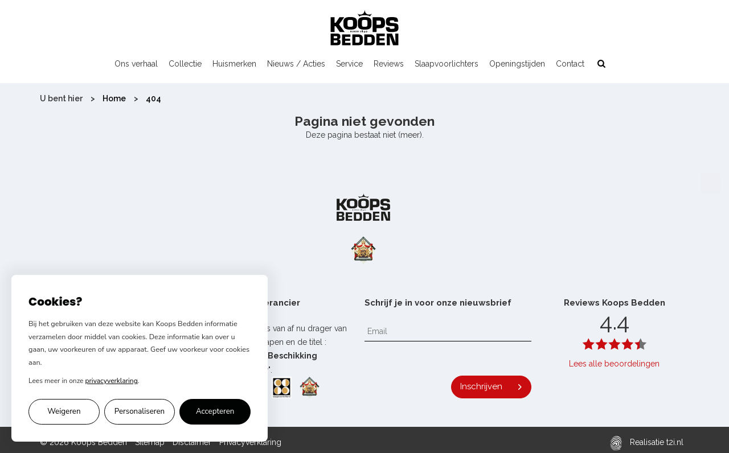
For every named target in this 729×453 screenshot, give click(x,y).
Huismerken (234, 63)
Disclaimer (192, 442)
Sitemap (150, 442)
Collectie (185, 63)
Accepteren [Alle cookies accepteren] (215, 411)
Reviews (389, 63)
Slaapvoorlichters (446, 63)
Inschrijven (481, 386)
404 (153, 98)
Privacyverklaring (250, 442)
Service (349, 63)
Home (114, 98)
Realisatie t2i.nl (646, 443)
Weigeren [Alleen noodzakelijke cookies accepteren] (63, 411)
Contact (570, 63)
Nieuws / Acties (296, 63)
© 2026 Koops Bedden (83, 442)
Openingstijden (517, 63)
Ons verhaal (136, 63)
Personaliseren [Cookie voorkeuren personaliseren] (139, 411)
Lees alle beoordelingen (614, 363)
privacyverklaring (111, 380)
